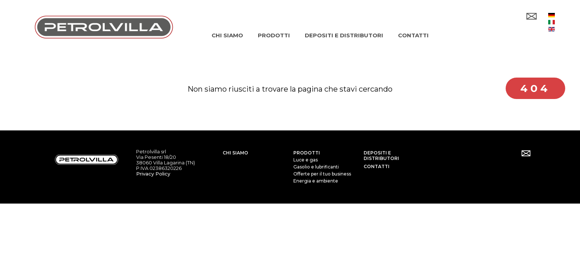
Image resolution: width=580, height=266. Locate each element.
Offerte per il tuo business (322, 173)
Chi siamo (235, 152)
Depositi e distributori (381, 154)
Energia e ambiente (315, 180)
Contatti (377, 165)
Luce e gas (305, 159)
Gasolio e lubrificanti (316, 166)
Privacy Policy (153, 173)
